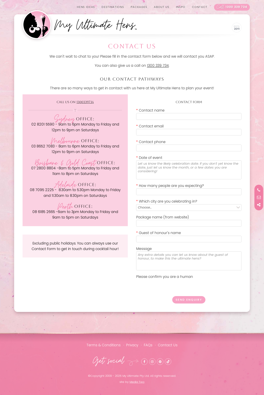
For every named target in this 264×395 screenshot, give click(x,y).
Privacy (132, 345)
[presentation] (161, 286)
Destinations (113, 7)
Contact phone (151, 141)
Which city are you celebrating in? (166, 201)
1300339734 (85, 102)
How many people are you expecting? (170, 185)
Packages (139, 7)
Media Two (136, 382)
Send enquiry (189, 300)
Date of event (149, 157)
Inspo (180, 7)
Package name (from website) (162, 217)
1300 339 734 (232, 7)
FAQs (148, 345)
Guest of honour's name (158, 232)
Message (144, 248)
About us (161, 7)
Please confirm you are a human (164, 276)
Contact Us (167, 345)
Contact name (150, 110)
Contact (199, 7)
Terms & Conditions (104, 345)
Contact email (150, 126)
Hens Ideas (86, 7)
